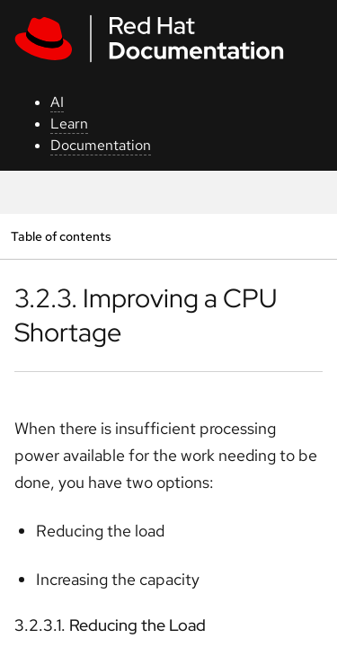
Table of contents (60, 235)
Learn (69, 123)
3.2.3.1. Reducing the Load (110, 625)
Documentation (100, 145)
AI (57, 102)
